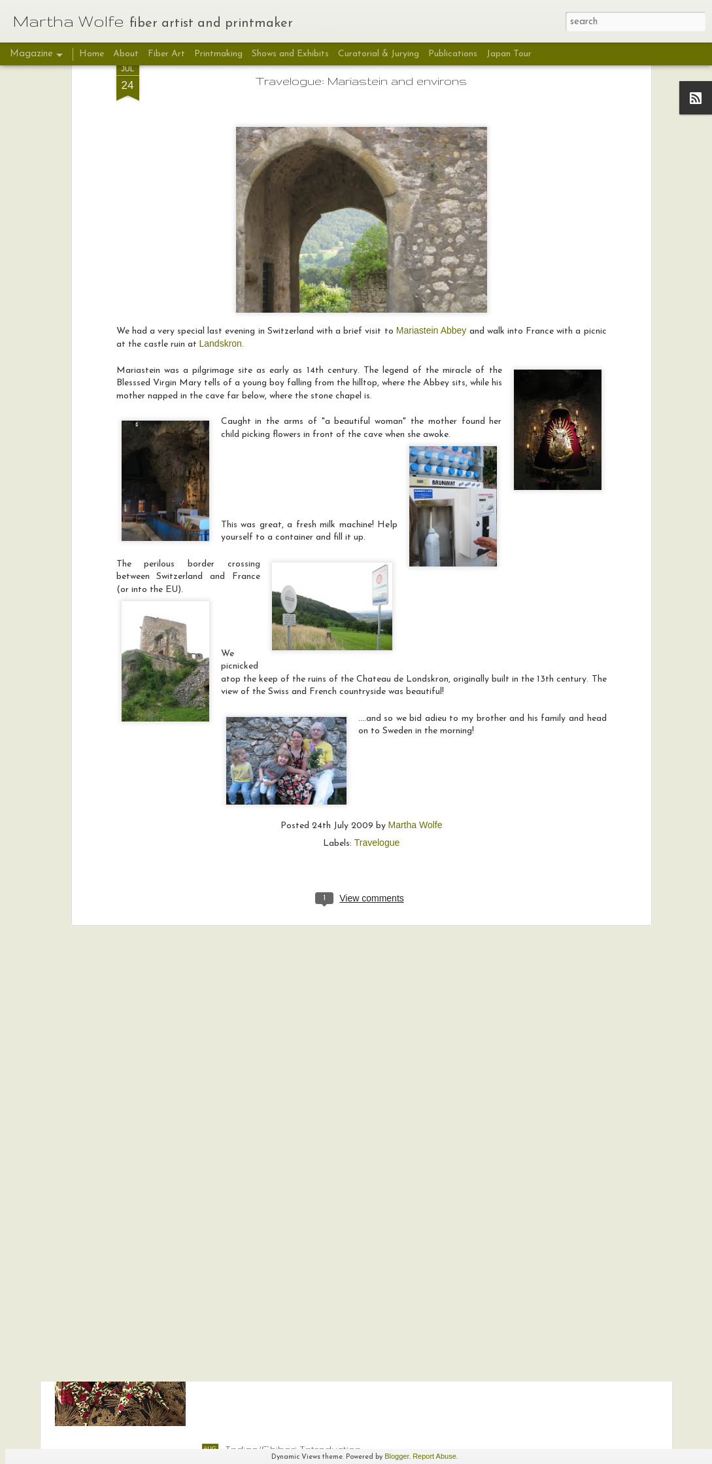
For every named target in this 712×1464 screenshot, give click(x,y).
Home (91, 54)
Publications (452, 54)
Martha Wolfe (415, 664)
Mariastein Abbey (431, 170)
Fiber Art (168, 54)
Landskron (220, 184)
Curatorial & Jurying (378, 54)
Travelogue (377, 682)
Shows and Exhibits (290, 54)
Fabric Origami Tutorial (280, 1300)
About (126, 54)
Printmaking (218, 54)
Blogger (396, 1456)
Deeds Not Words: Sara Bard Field (309, 1152)
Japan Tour (509, 54)
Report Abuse (434, 1456)
